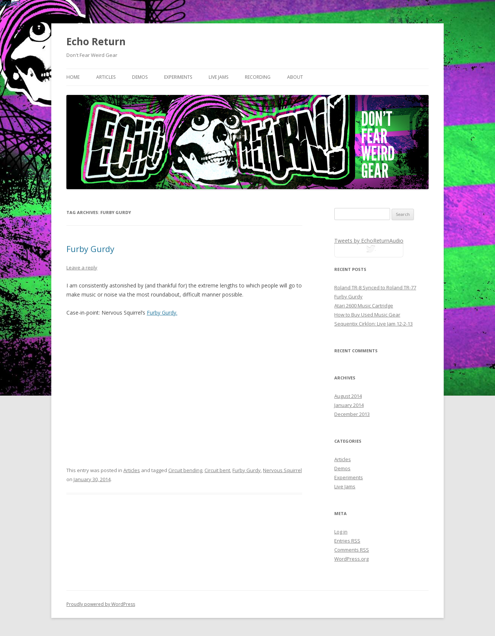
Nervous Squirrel (282, 470)
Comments (351, 549)
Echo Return (96, 41)
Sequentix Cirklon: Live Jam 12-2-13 (373, 323)
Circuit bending (185, 470)
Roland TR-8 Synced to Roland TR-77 (375, 287)
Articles (105, 77)
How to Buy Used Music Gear (367, 314)
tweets (369, 250)
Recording (258, 77)
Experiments (178, 77)
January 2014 (349, 405)
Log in (340, 531)
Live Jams (218, 77)
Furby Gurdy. (162, 312)
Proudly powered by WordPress (100, 604)
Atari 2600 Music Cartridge (363, 305)
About (295, 77)
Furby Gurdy (90, 248)
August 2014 (348, 396)
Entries (347, 540)
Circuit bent (217, 470)
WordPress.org (351, 558)
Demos (140, 77)
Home (73, 77)
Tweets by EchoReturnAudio (368, 240)
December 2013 (352, 414)
